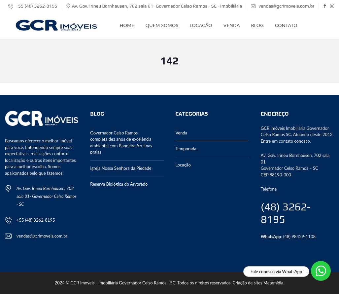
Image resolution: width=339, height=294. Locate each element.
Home (127, 25)
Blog (257, 25)
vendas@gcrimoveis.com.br (282, 6)
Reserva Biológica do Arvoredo (119, 184)
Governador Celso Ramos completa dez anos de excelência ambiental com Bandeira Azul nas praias (121, 142)
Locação (200, 25)
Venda (231, 25)
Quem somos (162, 25)
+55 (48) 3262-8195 (32, 6)
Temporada (186, 148)
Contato (286, 25)
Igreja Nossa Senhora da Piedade (120, 168)
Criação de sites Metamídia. (259, 282)
